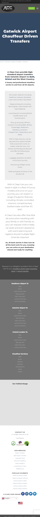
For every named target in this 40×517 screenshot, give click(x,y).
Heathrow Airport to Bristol (20, 478)
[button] (37, 8)
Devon (20, 369)
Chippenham (13, 132)
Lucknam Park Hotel (20, 299)
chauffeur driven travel (21, 269)
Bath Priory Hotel (20, 296)
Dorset (20, 371)
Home (2, 61)
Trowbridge (15, 127)
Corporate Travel (20, 458)
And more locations (20, 301)
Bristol (8, 79)
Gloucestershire (20, 366)
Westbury (16, 130)
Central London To (20, 332)
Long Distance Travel (20, 466)
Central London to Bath (20, 486)
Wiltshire (20, 361)
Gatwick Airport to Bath (20, 480)
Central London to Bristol (20, 488)
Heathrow (12, 97)
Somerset (20, 364)
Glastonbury (23, 132)
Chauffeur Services (20, 354)
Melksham (25, 127)
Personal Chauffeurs (20, 461)
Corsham (23, 130)
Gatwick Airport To (20, 308)
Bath (32, 77)
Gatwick (20, 97)
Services (7, 61)
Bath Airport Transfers (20, 455)
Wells (20, 135)
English (6, 498)
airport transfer (23, 271)
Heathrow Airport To (20, 283)
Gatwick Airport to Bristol (20, 483)
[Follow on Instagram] (27, 494)
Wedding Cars (20, 468)
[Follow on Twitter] (31, 494)
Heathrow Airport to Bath (20, 475)
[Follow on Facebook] (23, 494)
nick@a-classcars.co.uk (20, 434)
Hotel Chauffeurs (20, 463)
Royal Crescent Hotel (20, 291)
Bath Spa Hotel (20, 294)
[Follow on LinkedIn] (35, 494)
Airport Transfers (16, 61)
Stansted (27, 97)
